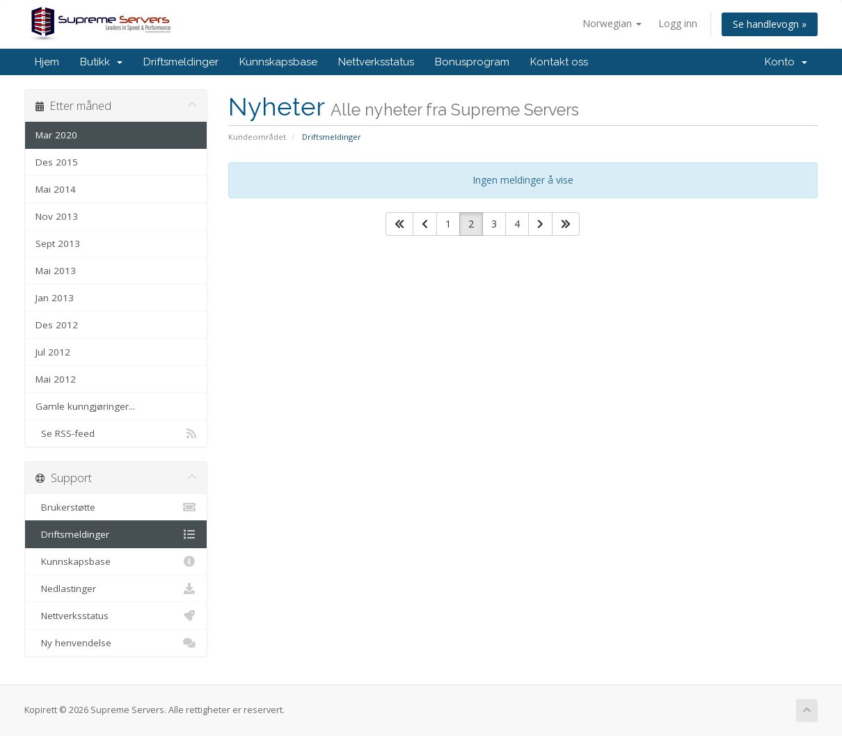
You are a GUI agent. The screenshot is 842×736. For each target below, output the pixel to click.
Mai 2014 (55, 189)
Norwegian (612, 23)
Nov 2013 (56, 216)
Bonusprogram (472, 62)
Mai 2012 (55, 379)
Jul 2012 (52, 352)
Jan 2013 (54, 297)
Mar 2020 (56, 135)
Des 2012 (56, 325)
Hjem (47, 62)
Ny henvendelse (115, 642)
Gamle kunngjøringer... (85, 406)
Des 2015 (56, 162)
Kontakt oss (559, 62)
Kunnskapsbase (278, 62)
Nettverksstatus (376, 62)
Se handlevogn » (770, 24)
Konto (786, 62)
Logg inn (677, 23)
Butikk (101, 62)
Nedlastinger (115, 588)
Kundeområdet (257, 136)
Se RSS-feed (115, 433)
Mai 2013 (55, 270)
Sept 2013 (57, 243)
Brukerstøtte (115, 507)
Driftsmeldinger (181, 62)
